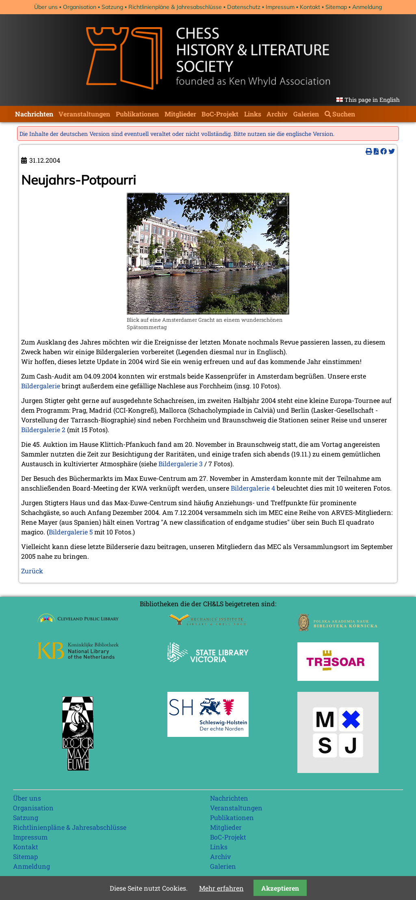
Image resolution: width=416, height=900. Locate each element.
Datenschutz (243, 7)
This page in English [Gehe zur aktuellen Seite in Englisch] (372, 99)
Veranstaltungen (84, 114)
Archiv (277, 114)
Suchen (343, 114)
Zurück (32, 570)
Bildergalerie (40, 385)
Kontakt (310, 7)
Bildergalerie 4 (253, 488)
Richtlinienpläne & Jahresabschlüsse (175, 7)
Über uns (46, 7)
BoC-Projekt (220, 114)
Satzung (112, 7)
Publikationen (137, 114)
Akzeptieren (280, 888)
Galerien (306, 114)
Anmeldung (367, 7)
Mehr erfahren (221, 888)
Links (252, 114)
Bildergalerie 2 (43, 429)
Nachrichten (34, 114)
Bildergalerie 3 (180, 463)
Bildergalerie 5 (71, 532)
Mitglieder (180, 114)
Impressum (280, 7)
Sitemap (336, 7)
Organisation (79, 7)
